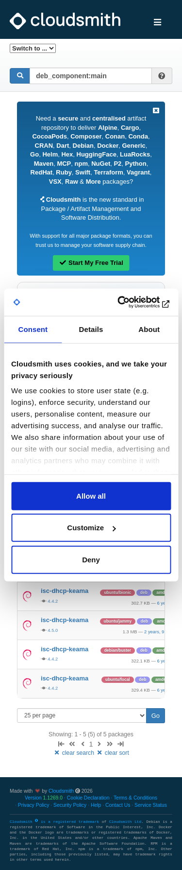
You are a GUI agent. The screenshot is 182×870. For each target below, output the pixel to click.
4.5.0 (53, 630)
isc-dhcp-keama (64, 590)
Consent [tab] (33, 329)
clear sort (112, 752)
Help (96, 805)
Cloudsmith (61, 791)
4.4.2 (53, 601)
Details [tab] (91, 329)
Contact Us (117, 805)
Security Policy (69, 805)
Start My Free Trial (91, 262)
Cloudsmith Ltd (125, 821)
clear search (74, 752)
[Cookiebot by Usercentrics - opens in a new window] (129, 302)
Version (44, 797)
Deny (91, 559)
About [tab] (149, 329)
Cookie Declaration (88, 797)
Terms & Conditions (135, 797)
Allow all (91, 495)
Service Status (150, 805)
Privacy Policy (34, 805)
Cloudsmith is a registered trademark (56, 821)
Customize (91, 527)
